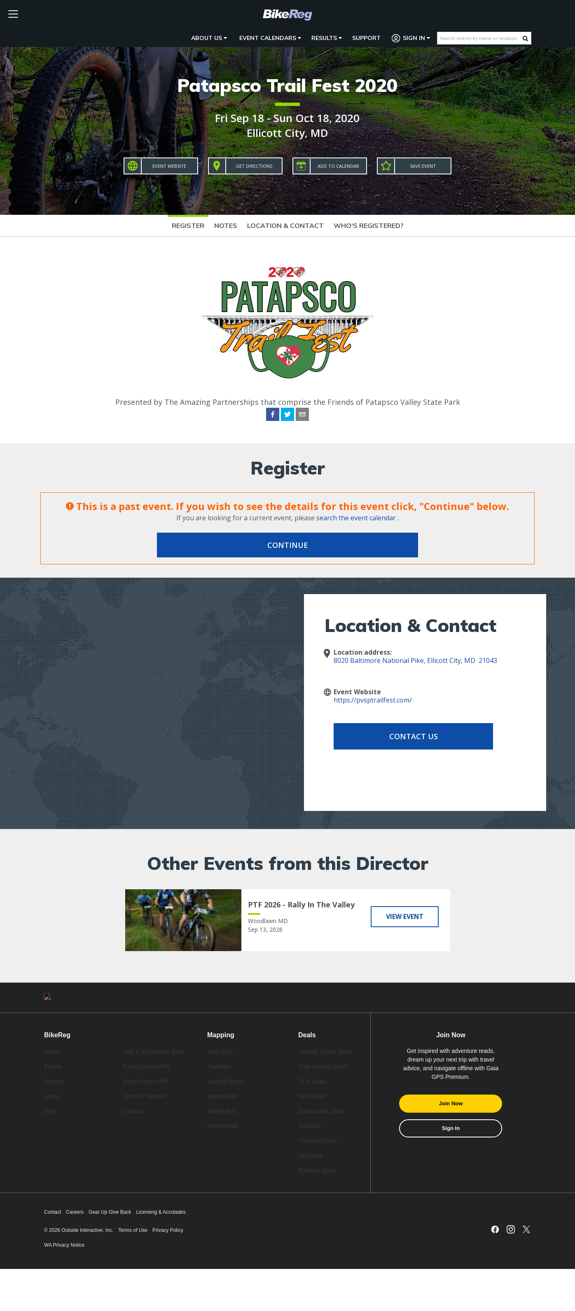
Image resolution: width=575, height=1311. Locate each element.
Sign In (411, 38)
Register (188, 225)
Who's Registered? (369, 225)
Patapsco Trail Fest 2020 (287, 85)
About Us (209, 38)
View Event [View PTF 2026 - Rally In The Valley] (405, 916)
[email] (302, 415)
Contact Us (399, 736)
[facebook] (272, 415)
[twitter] (287, 415)
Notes (225, 225)
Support (366, 38)
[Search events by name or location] (480, 38)
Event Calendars (270, 38)
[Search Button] (525, 38)
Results (326, 38)
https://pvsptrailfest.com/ (373, 700)
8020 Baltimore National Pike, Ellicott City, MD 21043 (415, 660)
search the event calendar (356, 517)
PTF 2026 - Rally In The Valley (301, 904)
